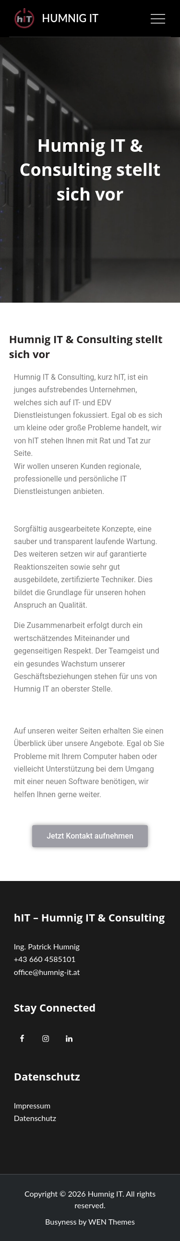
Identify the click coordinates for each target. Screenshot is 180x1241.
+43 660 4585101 (45, 958)
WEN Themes (111, 1221)
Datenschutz (35, 1117)
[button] (90, 836)
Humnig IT (70, 18)
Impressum (32, 1105)
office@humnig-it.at (47, 971)
